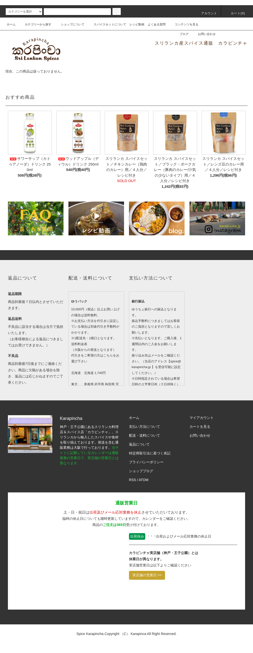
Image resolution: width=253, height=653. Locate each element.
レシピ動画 (136, 24)
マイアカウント (202, 418)
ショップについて (69, 24)
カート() (235, 13)
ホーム (11, 24)
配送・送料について (144, 435)
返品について (139, 444)
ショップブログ (141, 471)
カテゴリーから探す (35, 24)
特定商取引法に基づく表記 (149, 453)
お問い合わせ (204, 34)
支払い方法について (144, 427)
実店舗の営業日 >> (147, 575)
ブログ (181, 34)
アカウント (206, 13)
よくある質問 (157, 24)
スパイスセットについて (107, 24)
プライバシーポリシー (146, 462)
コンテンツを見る (183, 24)
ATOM (143, 480)
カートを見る (200, 427)
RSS (132, 480)
